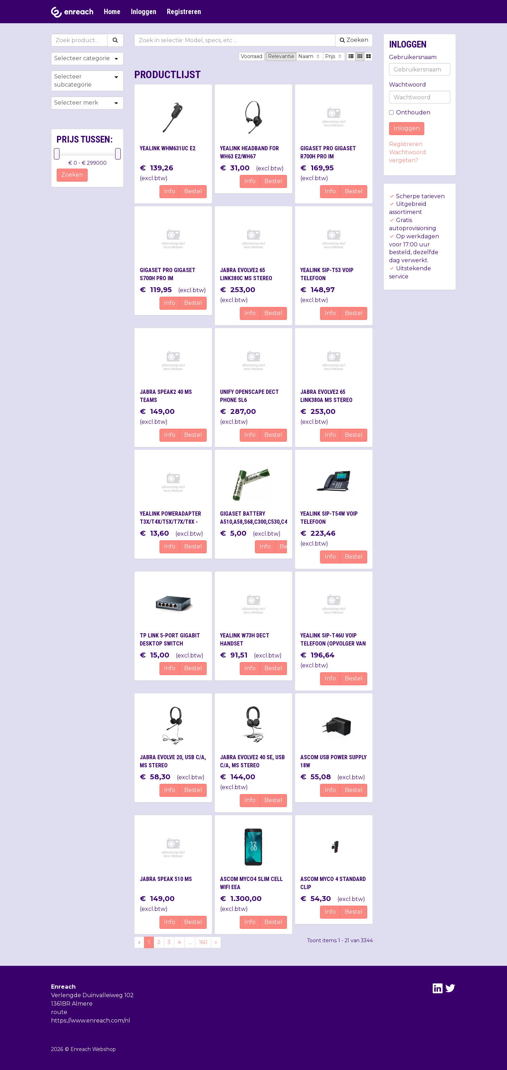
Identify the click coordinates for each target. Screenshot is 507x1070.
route (59, 1012)
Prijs (334, 56)
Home (112, 11)
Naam (309, 56)
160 (203, 942)
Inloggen (143, 11)
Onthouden (409, 112)
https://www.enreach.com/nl (90, 1020)
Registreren (184, 11)
